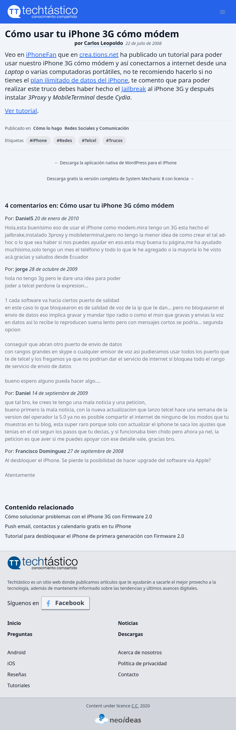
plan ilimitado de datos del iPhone (79, 80)
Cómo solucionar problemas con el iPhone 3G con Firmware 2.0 (78, 516)
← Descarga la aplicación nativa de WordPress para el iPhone (115, 163)
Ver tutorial (21, 111)
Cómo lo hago (47, 128)
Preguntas (19, 634)
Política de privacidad (142, 663)
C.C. (135, 706)
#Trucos (114, 140)
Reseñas (16, 674)
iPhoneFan (41, 54)
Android (16, 652)
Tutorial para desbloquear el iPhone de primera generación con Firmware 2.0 (94, 536)
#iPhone (38, 140)
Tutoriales (18, 685)
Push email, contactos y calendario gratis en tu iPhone (68, 526)
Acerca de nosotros (140, 652)
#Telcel (89, 140)
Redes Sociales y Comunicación (97, 128)
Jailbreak (133, 89)
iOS (11, 663)
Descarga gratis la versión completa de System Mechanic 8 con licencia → (120, 178)
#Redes (64, 140)
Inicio (14, 623)
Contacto (128, 674)
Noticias (128, 623)
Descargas (130, 634)
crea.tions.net (99, 54)
